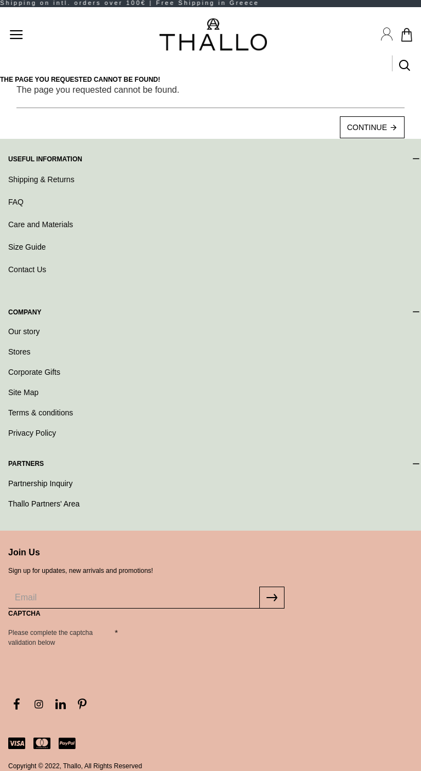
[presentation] (194, 643)
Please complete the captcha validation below (50, 637)
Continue (367, 127)
